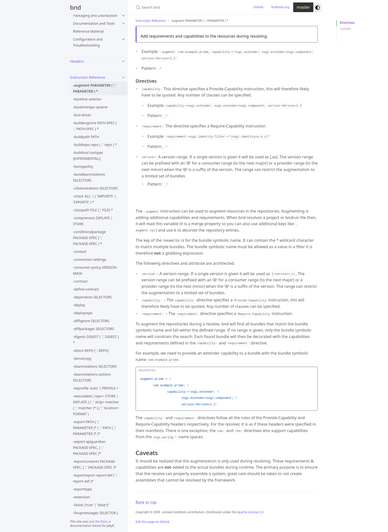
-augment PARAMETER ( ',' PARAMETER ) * (94, 88)
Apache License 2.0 (250, 512)
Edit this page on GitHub (153, 522)
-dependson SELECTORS (92, 297)
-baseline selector (87, 99)
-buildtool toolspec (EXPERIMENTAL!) (88, 155)
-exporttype (82, 489)
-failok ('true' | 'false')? (91, 505)
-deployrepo (83, 313)
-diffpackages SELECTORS (93, 328)
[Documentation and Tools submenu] (123, 23)
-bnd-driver (82, 115)
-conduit (79, 251)
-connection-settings (89, 259)
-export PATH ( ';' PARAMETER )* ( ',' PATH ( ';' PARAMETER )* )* (94, 427)
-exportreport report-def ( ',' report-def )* (95, 478)
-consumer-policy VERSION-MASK (95, 270)
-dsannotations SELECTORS (95, 366)
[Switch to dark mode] (317, 7)
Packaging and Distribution (95, 15)
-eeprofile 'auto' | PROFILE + (96, 388)
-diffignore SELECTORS (91, 320)
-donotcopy (82, 358)
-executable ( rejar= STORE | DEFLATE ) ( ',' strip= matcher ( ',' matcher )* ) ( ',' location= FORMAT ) (96, 405)
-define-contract (86, 289)
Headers (77, 61)
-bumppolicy (83, 166)
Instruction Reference (87, 77)
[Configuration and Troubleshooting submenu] (123, 39)
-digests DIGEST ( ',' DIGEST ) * (96, 339)
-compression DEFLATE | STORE (93, 221)
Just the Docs (98, 521)
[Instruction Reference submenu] (123, 77)
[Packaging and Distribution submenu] (123, 16)
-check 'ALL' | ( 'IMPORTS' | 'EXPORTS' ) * (94, 199)
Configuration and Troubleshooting (88, 42)
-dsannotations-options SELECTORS (92, 377)
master (303, 7)
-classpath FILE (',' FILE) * (93, 210)
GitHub (259, 7)
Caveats (345, 28)
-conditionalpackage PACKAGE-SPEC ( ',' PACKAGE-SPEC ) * (89, 237)
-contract (80, 281)
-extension (81, 497)
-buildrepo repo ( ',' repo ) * (95, 144)
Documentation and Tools (94, 23)
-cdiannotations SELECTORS (95, 188)
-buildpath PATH (86, 136)
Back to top (146, 502)
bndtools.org (280, 7)
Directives (347, 23)
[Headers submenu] (123, 61)
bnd (75, 7)
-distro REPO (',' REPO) (91, 350)
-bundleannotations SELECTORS (89, 177)
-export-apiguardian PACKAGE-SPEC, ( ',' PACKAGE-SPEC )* (89, 447)
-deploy (79, 305)
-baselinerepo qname (90, 107)
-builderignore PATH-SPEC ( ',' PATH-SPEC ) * (95, 126)
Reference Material (88, 31)
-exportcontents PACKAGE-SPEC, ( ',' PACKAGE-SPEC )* (94, 464)
